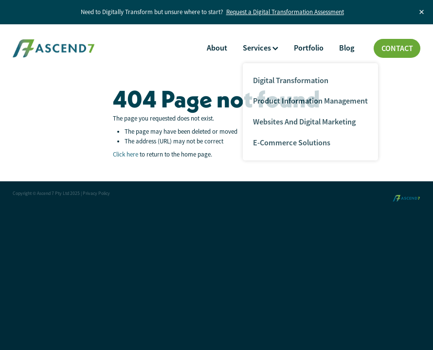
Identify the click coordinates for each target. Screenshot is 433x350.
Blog (346, 48)
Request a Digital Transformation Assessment (285, 12)
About (217, 48)
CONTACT (397, 48)
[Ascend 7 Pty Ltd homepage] (53, 48)
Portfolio (309, 48)
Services (260, 48)
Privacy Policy (96, 193)
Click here (125, 154)
